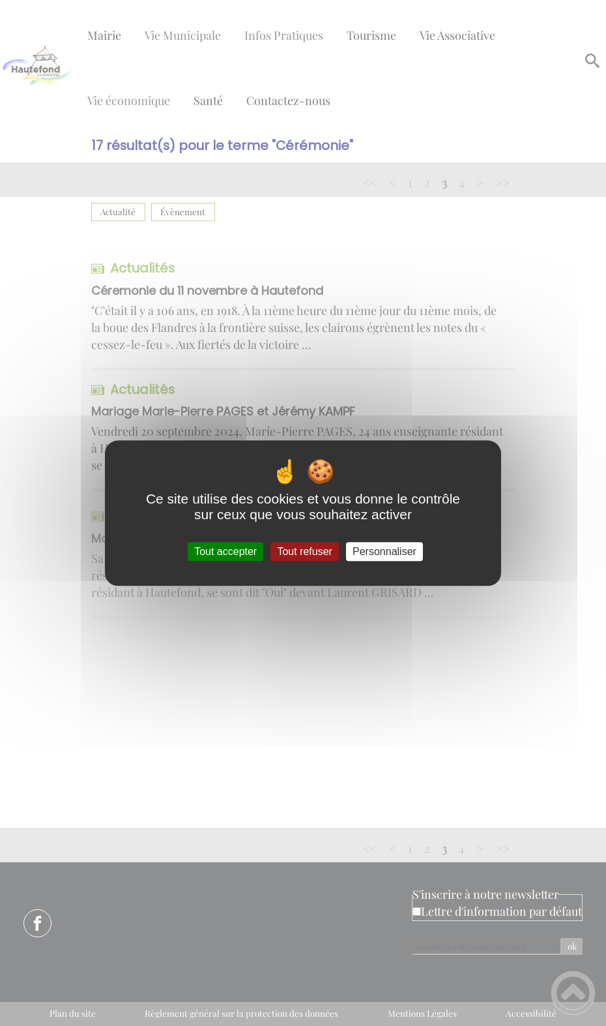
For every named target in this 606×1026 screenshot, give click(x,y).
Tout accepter (225, 551)
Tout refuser (304, 551)
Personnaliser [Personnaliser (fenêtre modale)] (384, 551)
